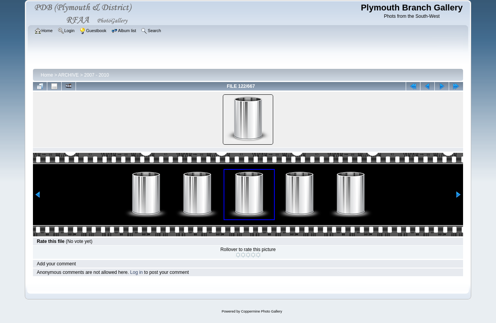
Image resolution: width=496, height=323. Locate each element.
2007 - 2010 (96, 75)
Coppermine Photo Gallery (261, 311)
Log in (136, 272)
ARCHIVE (68, 75)
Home (47, 75)
